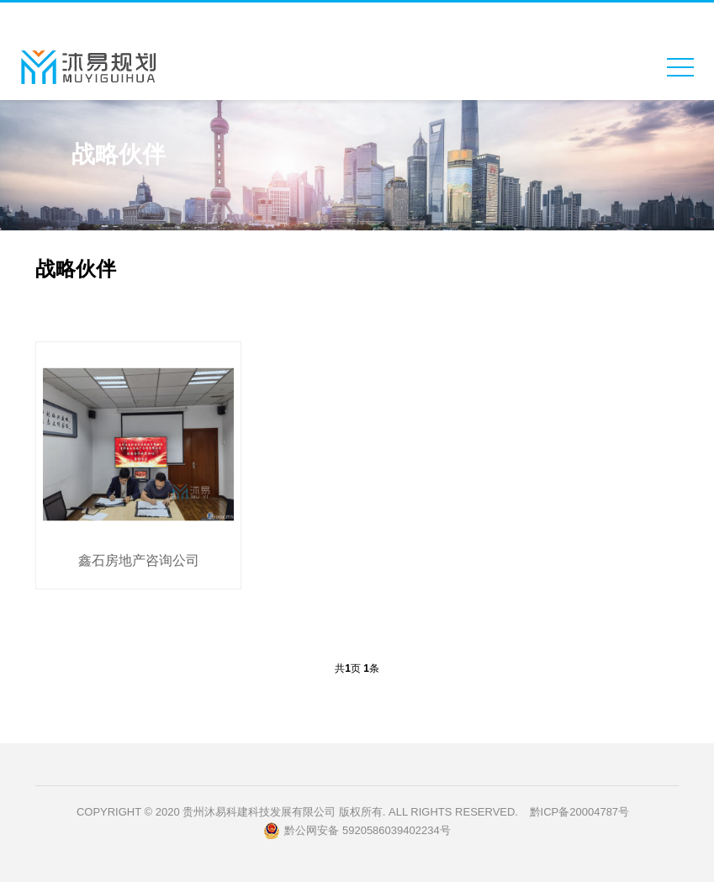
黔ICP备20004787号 (580, 811)
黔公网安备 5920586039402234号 (356, 830)
